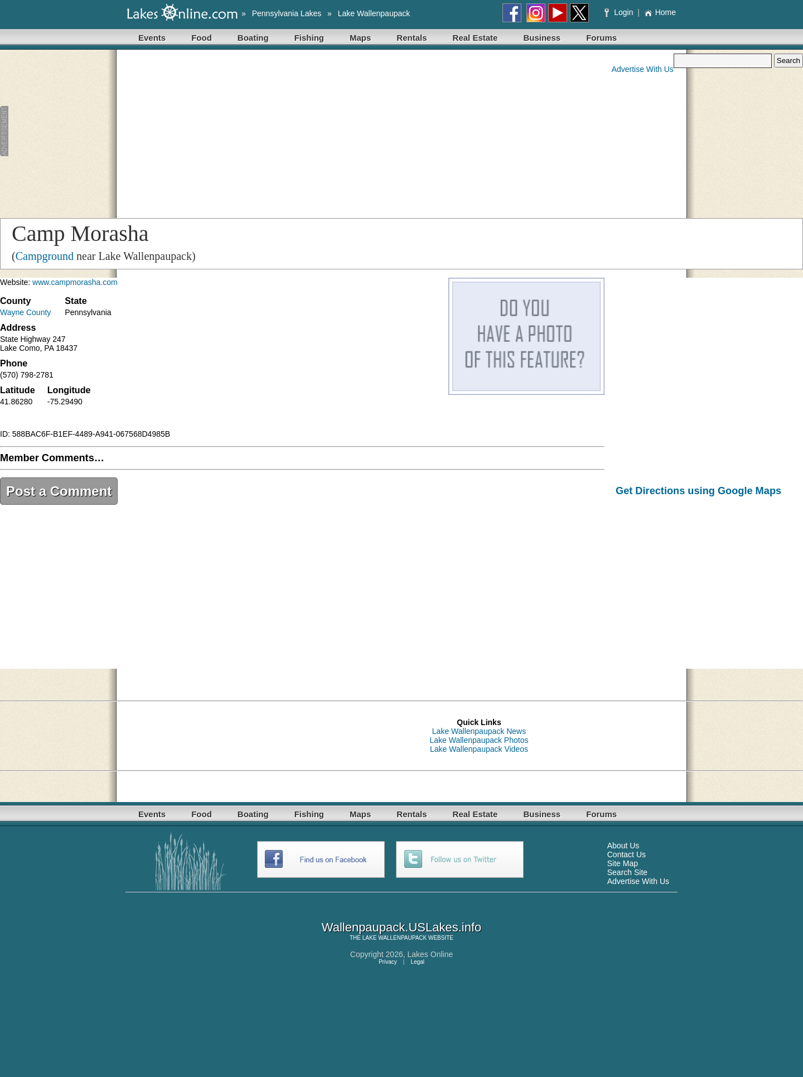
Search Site (627, 872)
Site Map (622, 863)
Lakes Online (430, 954)
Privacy (388, 962)
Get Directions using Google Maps (698, 490)
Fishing (309, 37)
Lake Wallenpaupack (374, 13)
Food (201, 37)
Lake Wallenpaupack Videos (479, 749)
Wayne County (25, 312)
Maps (360, 37)
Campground (45, 256)
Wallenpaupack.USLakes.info (402, 927)
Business (541, 37)
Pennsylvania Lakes (287, 13)
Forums (601, 37)
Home (660, 12)
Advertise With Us (643, 69)
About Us (623, 845)
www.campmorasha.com (75, 282)
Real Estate (475, 37)
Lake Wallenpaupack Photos (479, 740)
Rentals (411, 37)
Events (152, 37)
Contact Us (626, 854)
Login (619, 12)
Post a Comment (59, 491)
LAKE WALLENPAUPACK (394, 938)
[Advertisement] (220, 132)
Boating (253, 37)
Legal (417, 962)
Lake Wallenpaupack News (479, 731)
